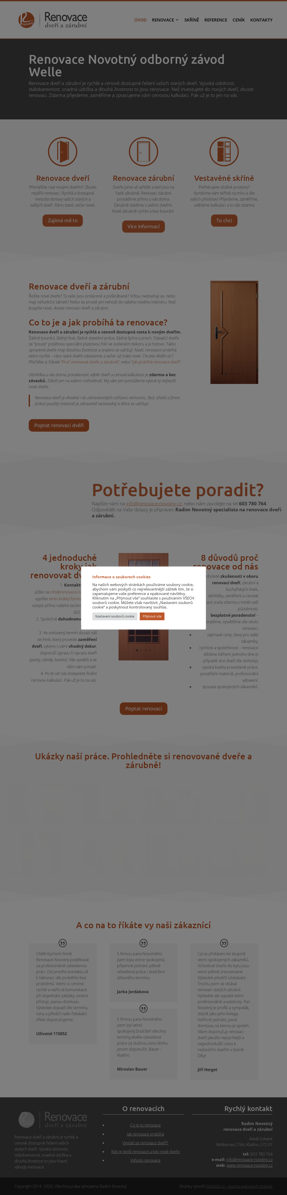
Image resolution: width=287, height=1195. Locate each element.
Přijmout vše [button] (152, 616)
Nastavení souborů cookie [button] (114, 616)
